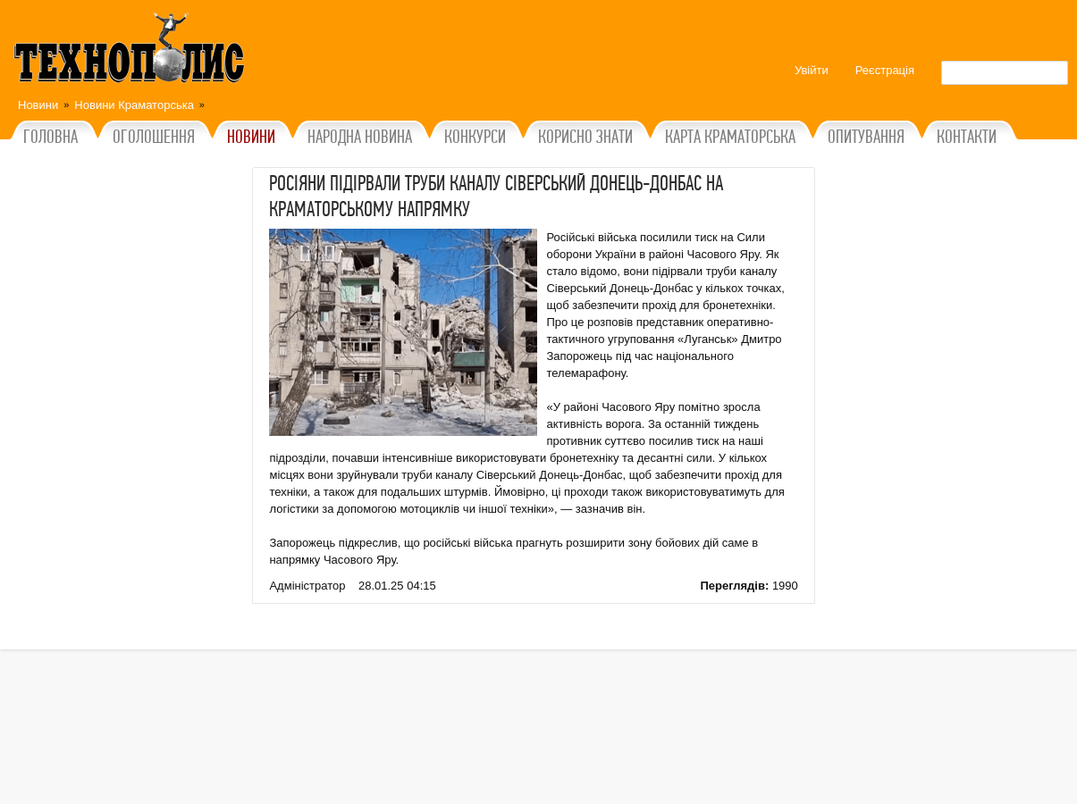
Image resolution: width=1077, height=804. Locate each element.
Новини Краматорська (134, 105)
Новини (38, 105)
